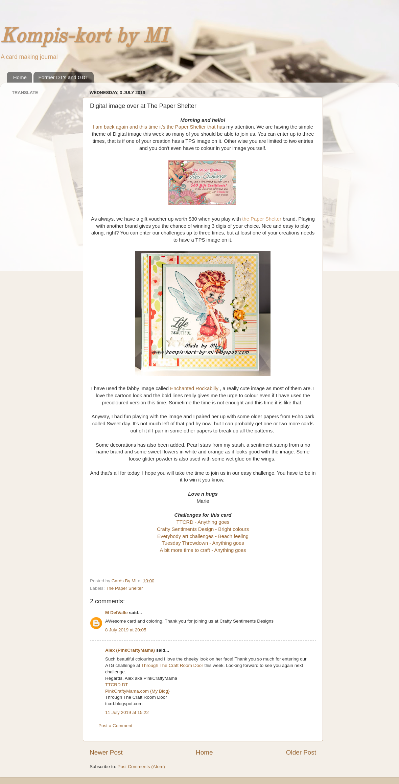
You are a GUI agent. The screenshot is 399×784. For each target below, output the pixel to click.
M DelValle (116, 612)
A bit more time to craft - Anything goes (203, 550)
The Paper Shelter (124, 588)
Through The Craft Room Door (172, 665)
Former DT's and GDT (64, 77)
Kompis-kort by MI (84, 37)
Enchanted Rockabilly (195, 388)
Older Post (301, 752)
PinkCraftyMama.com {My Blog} (137, 691)
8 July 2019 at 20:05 (125, 629)
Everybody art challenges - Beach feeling (203, 536)
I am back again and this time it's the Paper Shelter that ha (157, 127)
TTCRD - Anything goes (203, 522)
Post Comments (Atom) (141, 766)
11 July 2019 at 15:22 (127, 712)
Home (20, 77)
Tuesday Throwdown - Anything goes (203, 543)
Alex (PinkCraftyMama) (130, 650)
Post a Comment (115, 725)
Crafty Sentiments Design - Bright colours (203, 529)
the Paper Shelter (261, 219)
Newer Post (106, 752)
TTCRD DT (116, 684)
